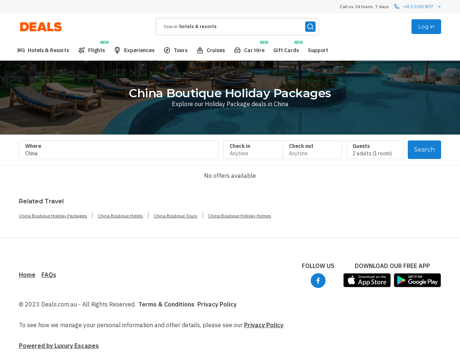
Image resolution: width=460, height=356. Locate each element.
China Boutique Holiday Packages (53, 215)
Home (27, 274)
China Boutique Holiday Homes (239, 215)
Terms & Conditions (166, 304)
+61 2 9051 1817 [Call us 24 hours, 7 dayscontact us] (418, 7)
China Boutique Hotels (120, 215)
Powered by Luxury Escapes (59, 345)
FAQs (48, 274)
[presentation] (237, 26)
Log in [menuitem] (426, 26)
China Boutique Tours (175, 215)
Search (424, 149)
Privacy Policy (217, 304)
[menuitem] (43, 50)
